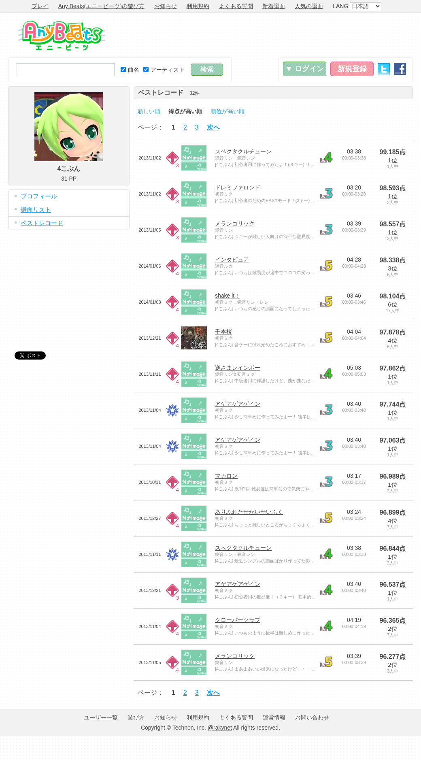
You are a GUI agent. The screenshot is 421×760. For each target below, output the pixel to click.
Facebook (400, 69)
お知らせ (165, 6)
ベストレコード (42, 222)
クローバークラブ (237, 620)
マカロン (226, 476)
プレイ (40, 6)
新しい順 (149, 111)
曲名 (130, 69)
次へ (213, 127)
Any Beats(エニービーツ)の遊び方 (101, 6)
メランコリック (235, 223)
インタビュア (232, 259)
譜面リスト (36, 209)
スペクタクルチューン (243, 151)
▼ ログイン (304, 69)
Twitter (384, 69)
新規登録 (352, 69)
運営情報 (274, 717)
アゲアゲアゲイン (237, 403)
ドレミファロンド (237, 187)
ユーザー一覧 (101, 717)
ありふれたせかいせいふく (249, 512)
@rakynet (220, 727)
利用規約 (198, 6)
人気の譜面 (309, 6)
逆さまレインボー (237, 367)
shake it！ (227, 295)
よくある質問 (236, 6)
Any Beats (61, 36)
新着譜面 (273, 6)
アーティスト (164, 69)
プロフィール (39, 196)
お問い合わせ (312, 717)
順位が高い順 (227, 111)
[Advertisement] (69, 284)
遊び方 (136, 717)
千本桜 (223, 331)
